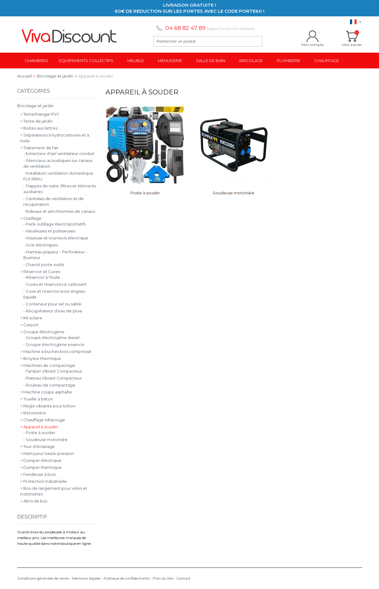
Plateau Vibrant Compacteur (52, 378)
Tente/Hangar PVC (40, 114)
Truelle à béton (36, 399)
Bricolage (251, 60)
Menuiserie (170, 60)
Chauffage (326, 60)
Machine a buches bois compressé (55, 351)
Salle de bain (210, 60)
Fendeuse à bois (38, 474)
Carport (29, 324)
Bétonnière (33, 412)
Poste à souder (145, 192)
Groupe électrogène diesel (51, 337)
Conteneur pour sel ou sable (52, 303)
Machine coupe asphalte (46, 392)
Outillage (30, 218)
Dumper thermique (41, 467)
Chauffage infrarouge (42, 419)
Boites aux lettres (38, 128)
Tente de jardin (36, 121)
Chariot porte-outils (43, 264)
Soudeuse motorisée (233, 192)
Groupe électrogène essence (53, 344)
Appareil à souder (39, 426)
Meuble (135, 60)
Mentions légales (86, 578)
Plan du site (163, 578)
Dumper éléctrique (40, 460)
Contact (183, 578)
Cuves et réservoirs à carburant (55, 284)
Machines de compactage (47, 365)
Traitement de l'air (39, 147)
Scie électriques (40, 244)
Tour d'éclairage (37, 446)
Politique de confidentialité (126, 578)
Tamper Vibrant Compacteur (52, 371)
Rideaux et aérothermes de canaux (59, 211)
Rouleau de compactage (49, 385)
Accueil (24, 76)
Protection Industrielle (43, 481)
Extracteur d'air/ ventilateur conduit (58, 153)
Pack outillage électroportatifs (54, 224)
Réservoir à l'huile (41, 277)
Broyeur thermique (40, 358)
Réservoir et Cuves (40, 271)
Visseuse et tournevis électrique (55, 237)
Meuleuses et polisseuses (49, 231)
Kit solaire (31, 317)
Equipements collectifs (86, 60)
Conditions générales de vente (43, 578)
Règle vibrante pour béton (47, 405)
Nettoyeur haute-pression (47, 453)
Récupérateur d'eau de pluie (52, 310)
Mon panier (352, 36)
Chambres (36, 60)
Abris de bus (33, 501)
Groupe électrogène (42, 331)
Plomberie (288, 60)
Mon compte (312, 36)
